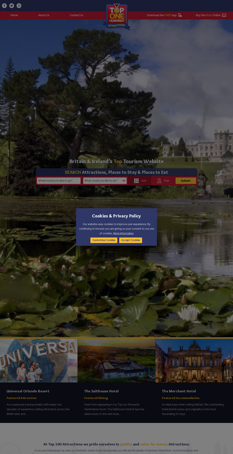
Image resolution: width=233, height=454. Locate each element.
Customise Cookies (103, 240)
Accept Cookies (130, 240)
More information (123, 233)
